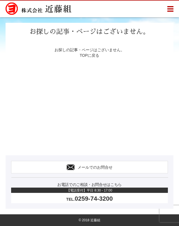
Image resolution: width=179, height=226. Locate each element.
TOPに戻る (90, 55)
